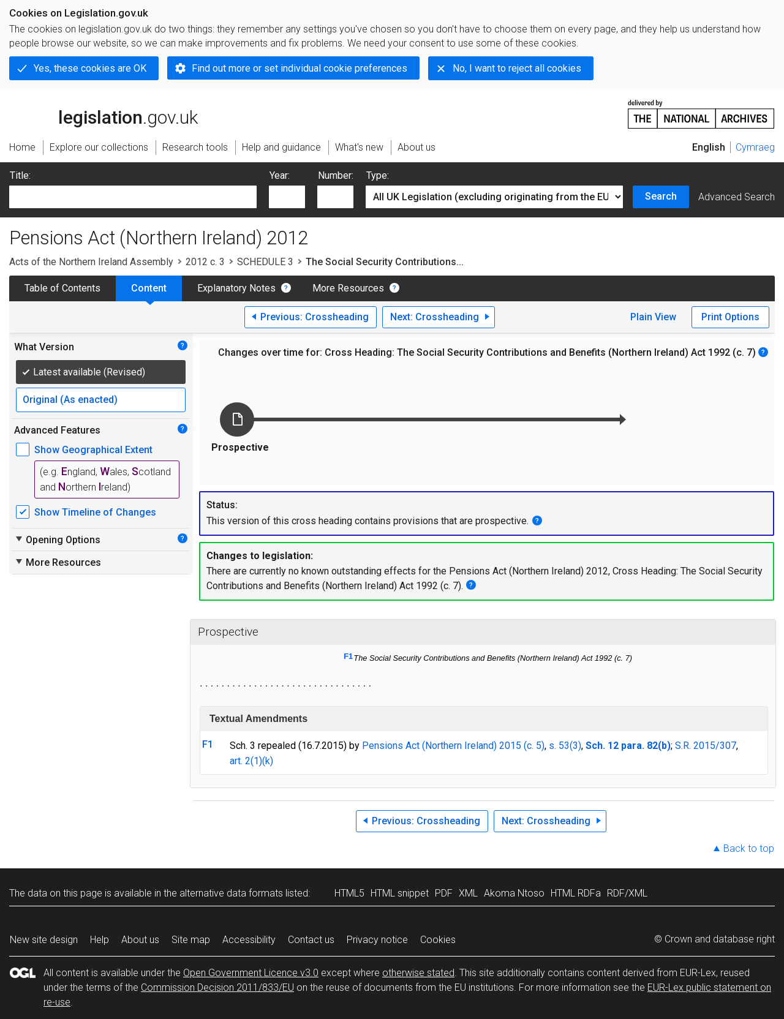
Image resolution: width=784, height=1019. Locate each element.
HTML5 (349, 893)
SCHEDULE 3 (265, 262)
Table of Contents (62, 288)
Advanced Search (736, 197)
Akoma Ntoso (514, 893)
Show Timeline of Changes (95, 512)
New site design (44, 940)
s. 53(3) (565, 745)
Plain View (653, 317)
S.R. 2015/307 (705, 745)
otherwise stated (418, 973)
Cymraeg (755, 147)
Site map (191, 940)
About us (140, 940)
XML (468, 893)
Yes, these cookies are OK (90, 68)
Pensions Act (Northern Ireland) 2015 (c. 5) (453, 745)
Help (99, 940)
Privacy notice (377, 940)
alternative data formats (231, 893)
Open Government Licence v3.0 (250, 973)
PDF (444, 893)
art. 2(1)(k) (251, 761)
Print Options (730, 317)
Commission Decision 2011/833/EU (217, 987)
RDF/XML (627, 893)
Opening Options (57, 539)
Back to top (748, 848)
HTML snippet (400, 893)
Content (149, 288)
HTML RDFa (576, 893)
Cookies (438, 940)
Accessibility (249, 940)
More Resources (348, 288)
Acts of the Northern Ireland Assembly (91, 262)
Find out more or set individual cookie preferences (299, 68)
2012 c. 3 (205, 262)
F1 (348, 656)
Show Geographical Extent (93, 450)
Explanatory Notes (236, 288)
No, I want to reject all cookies (517, 68)
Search (661, 196)
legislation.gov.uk (103, 113)
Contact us (311, 940)
